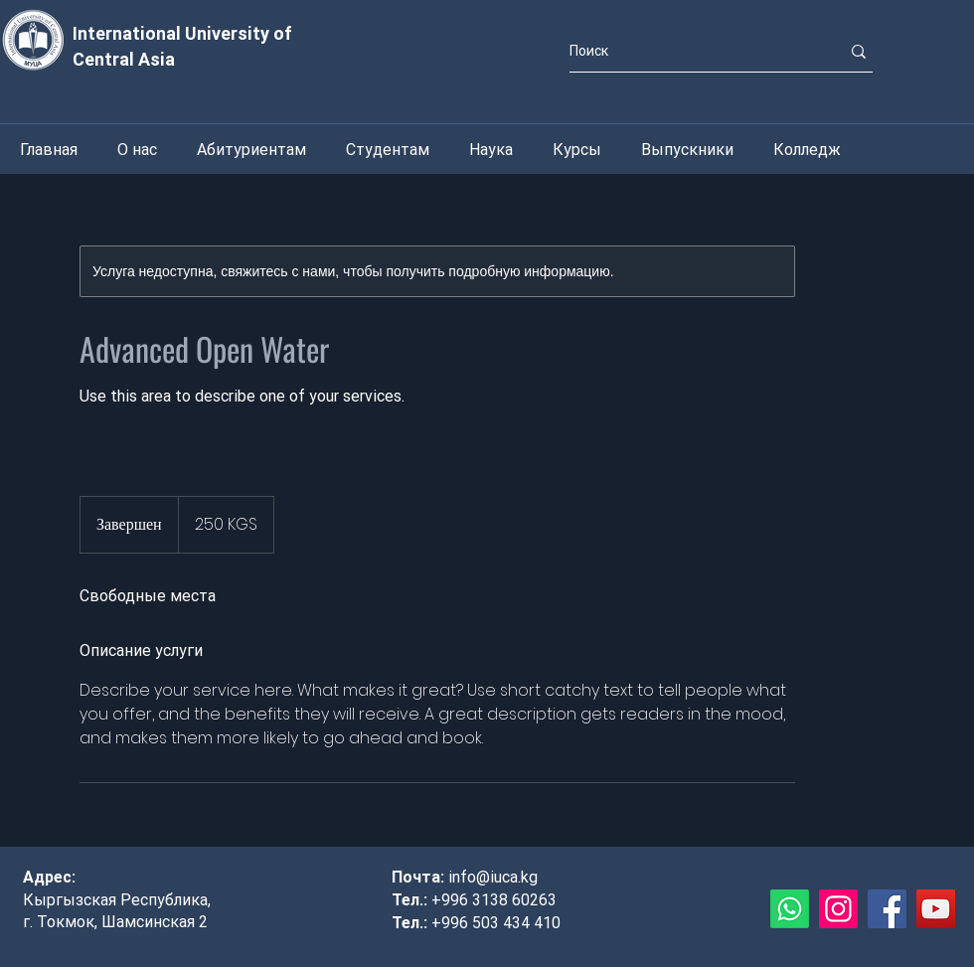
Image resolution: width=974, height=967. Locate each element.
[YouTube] (935, 908)
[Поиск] (689, 51)
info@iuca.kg (493, 877)
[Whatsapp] (789, 908)
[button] (137, 149)
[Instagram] (838, 908)
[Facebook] (887, 908)
